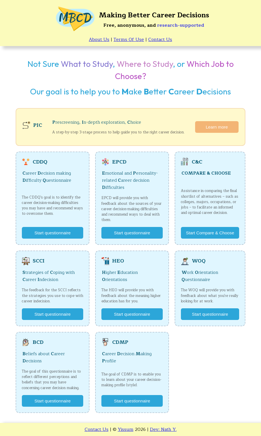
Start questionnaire (52, 232)
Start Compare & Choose (210, 232)
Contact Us (160, 39)
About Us (99, 39)
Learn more (217, 127)
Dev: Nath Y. (163, 429)
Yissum (125, 429)
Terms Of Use (129, 39)
